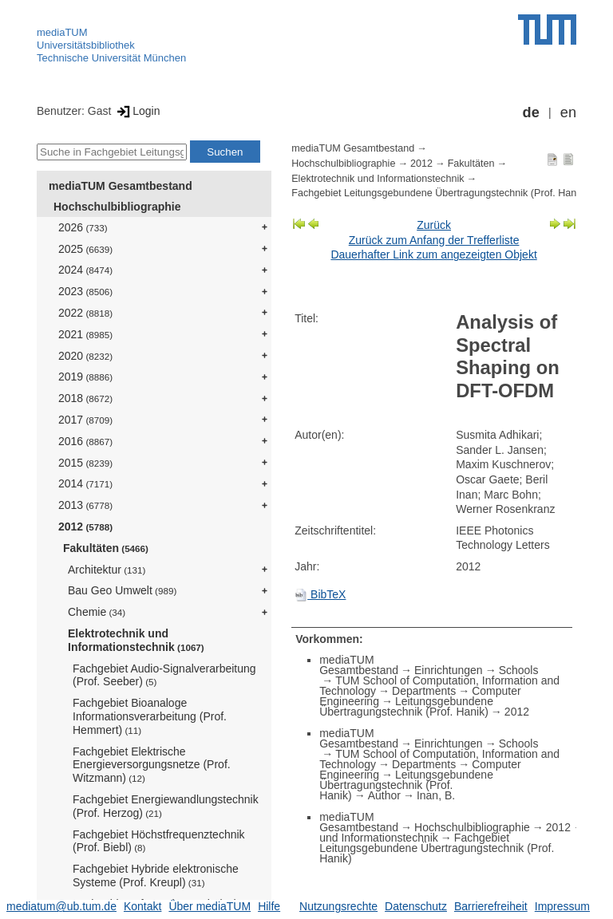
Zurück (434, 225)
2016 (85, 441)
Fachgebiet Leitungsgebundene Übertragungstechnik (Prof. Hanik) (439, 193)
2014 (85, 483)
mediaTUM (62, 32)
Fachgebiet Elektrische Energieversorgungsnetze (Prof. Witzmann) (152, 765)
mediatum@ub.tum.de (61, 906)
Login (137, 111)
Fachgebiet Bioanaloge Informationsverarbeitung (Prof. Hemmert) (150, 716)
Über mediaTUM (209, 906)
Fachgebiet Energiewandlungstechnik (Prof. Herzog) (166, 806)
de (531, 112)
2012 (85, 526)
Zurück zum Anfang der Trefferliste (434, 240)
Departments (424, 690)
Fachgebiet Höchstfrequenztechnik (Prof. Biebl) (159, 841)
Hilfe (269, 906)
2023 (85, 291)
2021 (85, 334)
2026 (83, 227)
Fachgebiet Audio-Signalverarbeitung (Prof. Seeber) (164, 675)
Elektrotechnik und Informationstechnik (136, 640)
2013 (85, 505)
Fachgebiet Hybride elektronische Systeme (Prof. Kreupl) (156, 875)
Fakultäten (105, 548)
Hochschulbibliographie (116, 206)
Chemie (96, 611)
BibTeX (320, 594)
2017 (85, 419)
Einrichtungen (448, 670)
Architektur (106, 569)
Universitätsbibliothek (86, 45)
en (568, 112)
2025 (85, 249)
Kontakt (142, 906)
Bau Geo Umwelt (122, 590)
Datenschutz (416, 906)
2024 (85, 269)
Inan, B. (436, 795)
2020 (85, 355)
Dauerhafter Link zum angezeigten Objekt (433, 254)
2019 (85, 376)
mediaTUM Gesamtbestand (120, 185)
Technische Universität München (111, 58)
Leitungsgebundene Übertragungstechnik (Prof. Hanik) (406, 706)
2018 (85, 398)
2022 (85, 312)
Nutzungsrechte (338, 906)
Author (384, 795)
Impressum (562, 906)
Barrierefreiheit (491, 906)
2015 (85, 462)
